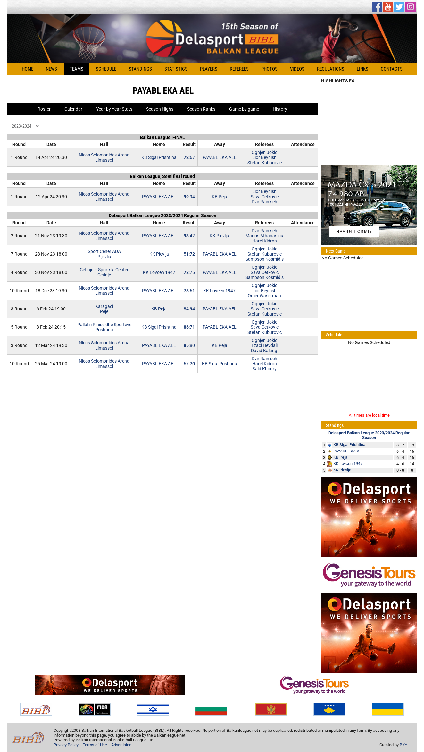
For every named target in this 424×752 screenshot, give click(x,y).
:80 (189, 345)
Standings (140, 69)
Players (208, 69)
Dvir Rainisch (264, 201)
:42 (189, 235)
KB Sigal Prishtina (159, 157)
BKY (403, 744)
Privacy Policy (66, 744)
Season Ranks (201, 109)
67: (189, 363)
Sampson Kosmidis (264, 259)
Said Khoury (265, 368)
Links (362, 69)
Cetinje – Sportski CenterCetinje (104, 272)
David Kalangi (264, 350)
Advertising (121, 744)
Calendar (73, 109)
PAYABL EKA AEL (220, 157)
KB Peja (219, 196)
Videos (297, 69)
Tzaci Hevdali (264, 345)
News (51, 69)
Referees (239, 69)
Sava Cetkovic (265, 196)
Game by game (244, 109)
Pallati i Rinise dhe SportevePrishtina (104, 327)
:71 (189, 327)
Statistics (175, 69)
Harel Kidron (264, 240)
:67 (189, 157)
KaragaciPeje (104, 309)
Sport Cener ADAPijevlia (104, 254)
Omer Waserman (264, 295)
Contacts (392, 69)
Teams (76, 69)
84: (189, 308)
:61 (189, 290)
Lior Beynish (264, 157)
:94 (189, 196)
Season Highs (159, 109)
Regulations (330, 69)
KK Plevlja (219, 235)
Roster (44, 109)
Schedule (106, 69)
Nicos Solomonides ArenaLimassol (104, 157)
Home (27, 69)
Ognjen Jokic (264, 152)
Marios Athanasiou (264, 235)
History (280, 109)
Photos (269, 69)
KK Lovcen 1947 (159, 272)
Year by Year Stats (114, 109)
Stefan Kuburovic (264, 162)
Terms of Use (95, 744)
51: (189, 254)
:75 (189, 272)
